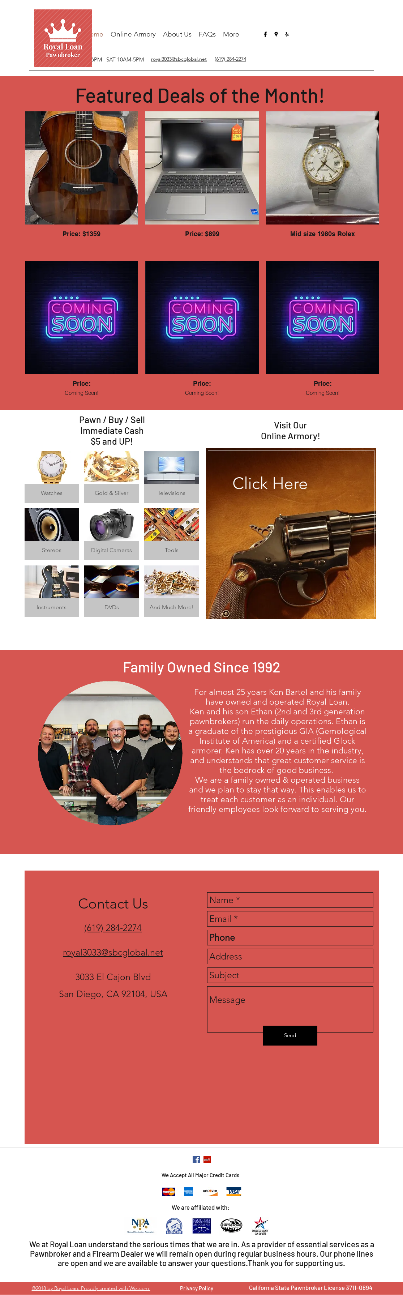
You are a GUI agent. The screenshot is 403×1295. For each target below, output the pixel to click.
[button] (52, 477)
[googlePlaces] (276, 34)
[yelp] (287, 34)
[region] (291, 541)
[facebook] (265, 34)
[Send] (290, 1036)
